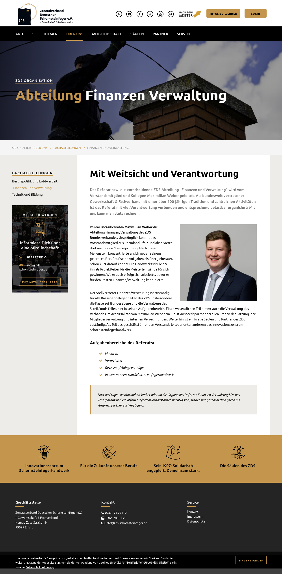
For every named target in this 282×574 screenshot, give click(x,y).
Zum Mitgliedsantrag (40, 282)
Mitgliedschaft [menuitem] (107, 33)
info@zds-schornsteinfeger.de (33, 267)
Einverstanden (251, 560)
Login (255, 13)
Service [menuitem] (184, 33)
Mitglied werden (223, 13)
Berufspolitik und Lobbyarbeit (35, 181)
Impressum (194, 516)
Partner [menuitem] (160, 33)
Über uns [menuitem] (74, 33)
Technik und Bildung (27, 194)
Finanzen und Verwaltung (108, 148)
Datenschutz (196, 521)
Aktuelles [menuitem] (24, 33)
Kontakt (193, 511)
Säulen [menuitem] (137, 33)
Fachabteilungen (67, 148)
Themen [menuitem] (50, 33)
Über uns (40, 148)
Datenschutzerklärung (40, 567)
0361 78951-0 (36, 257)
